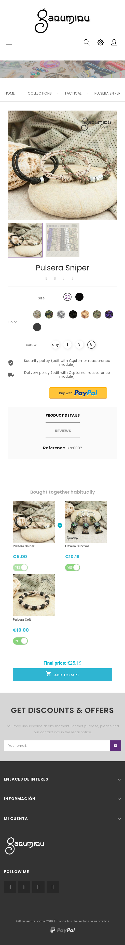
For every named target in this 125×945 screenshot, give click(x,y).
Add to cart (62, 674)
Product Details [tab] (63, 415)
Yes (18, 567)
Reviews (63, 430)
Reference (54, 448)
